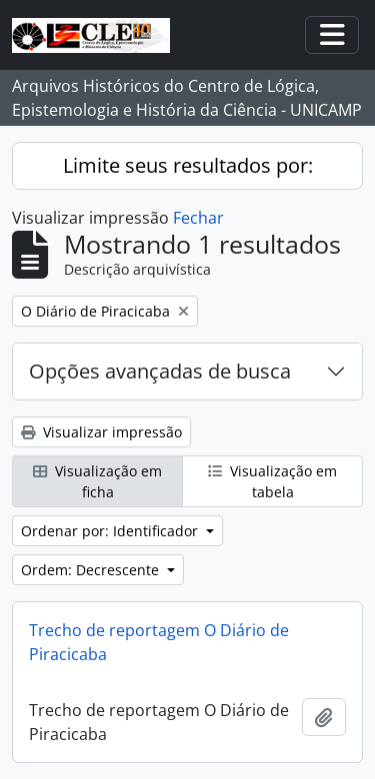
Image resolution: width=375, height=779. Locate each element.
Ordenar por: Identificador (111, 530)
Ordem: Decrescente (92, 569)
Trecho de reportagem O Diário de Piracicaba (159, 642)
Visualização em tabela (272, 481)
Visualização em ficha (97, 481)
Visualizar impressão (101, 431)
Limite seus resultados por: (188, 165)
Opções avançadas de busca (160, 371)
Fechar (198, 218)
